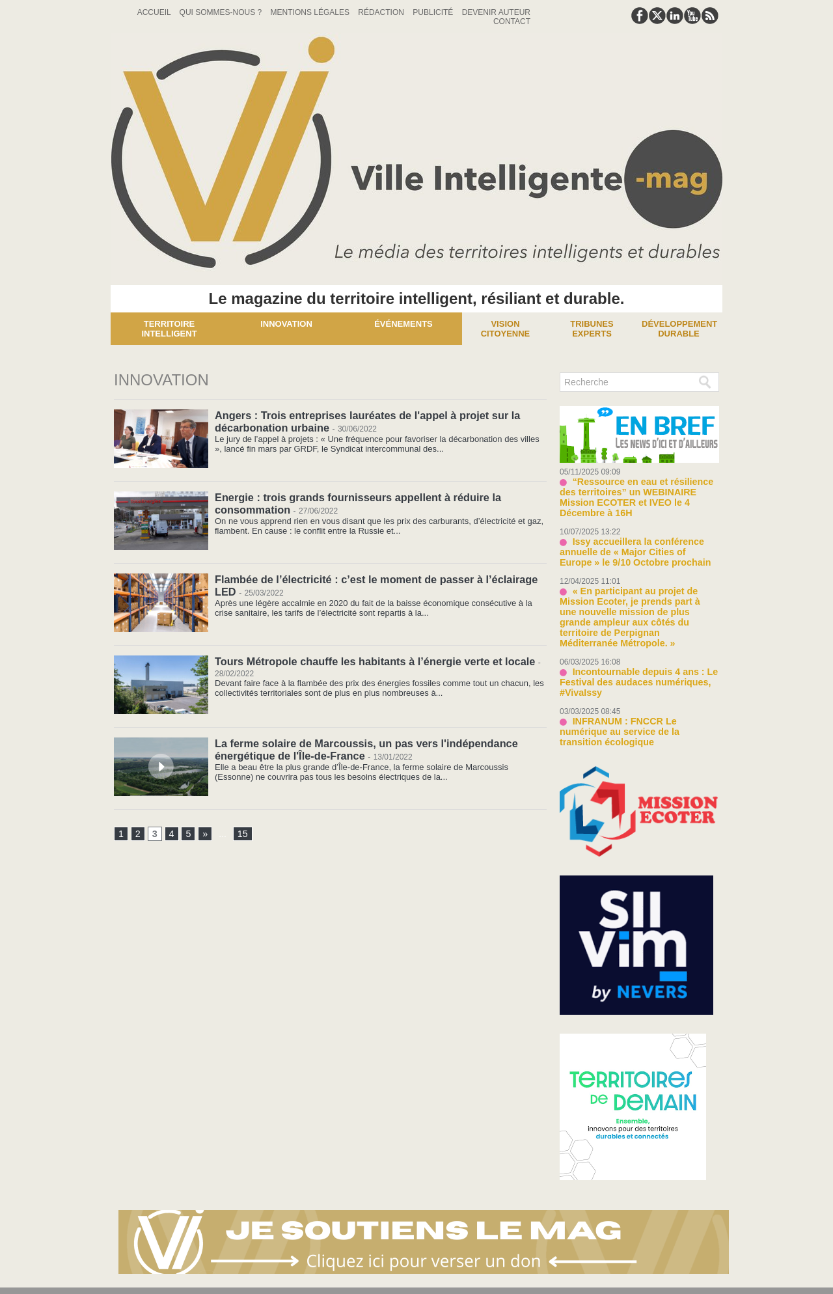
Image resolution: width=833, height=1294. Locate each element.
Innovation (286, 324)
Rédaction (382, 12)
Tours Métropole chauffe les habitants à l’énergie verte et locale (372, 661)
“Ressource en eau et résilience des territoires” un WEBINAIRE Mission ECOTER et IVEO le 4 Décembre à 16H (638, 491)
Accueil (155, 12)
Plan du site (384, 1277)
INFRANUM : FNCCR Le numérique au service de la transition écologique (636, 696)
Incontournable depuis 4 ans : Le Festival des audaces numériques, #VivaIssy (632, 653)
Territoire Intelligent (169, 328)
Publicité (434, 12)
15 (242, 834)
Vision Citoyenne (505, 328)
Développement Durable (679, 328)
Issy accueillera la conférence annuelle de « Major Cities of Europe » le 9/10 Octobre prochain (636, 538)
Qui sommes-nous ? (222, 12)
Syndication (448, 1277)
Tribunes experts (591, 328)
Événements (403, 324)
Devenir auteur (496, 12)
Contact (511, 21)
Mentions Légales (311, 12)
